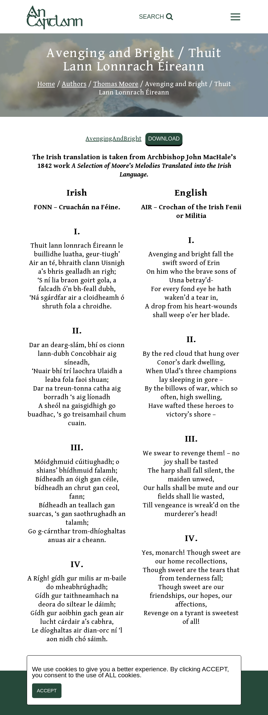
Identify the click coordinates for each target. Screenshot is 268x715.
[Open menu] (234, 17)
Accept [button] (46, 690)
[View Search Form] (156, 17)
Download (163, 139)
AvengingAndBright (113, 138)
